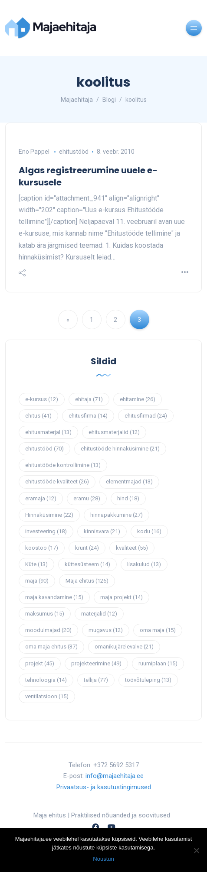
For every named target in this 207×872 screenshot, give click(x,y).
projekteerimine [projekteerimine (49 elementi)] (96, 663)
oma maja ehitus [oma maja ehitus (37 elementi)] (51, 646)
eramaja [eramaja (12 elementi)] (40, 498)
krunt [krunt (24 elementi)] (87, 548)
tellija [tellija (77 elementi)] (96, 680)
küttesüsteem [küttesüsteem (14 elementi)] (87, 564)
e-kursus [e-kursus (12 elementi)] (41, 399)
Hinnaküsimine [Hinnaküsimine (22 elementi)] (49, 515)
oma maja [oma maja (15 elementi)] (158, 630)
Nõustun (103, 859)
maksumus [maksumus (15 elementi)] (44, 613)
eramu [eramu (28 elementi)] (86, 498)
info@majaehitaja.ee (114, 776)
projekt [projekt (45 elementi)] (39, 663)
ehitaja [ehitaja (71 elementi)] (89, 399)
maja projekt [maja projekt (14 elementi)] (121, 597)
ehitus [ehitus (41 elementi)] (38, 415)
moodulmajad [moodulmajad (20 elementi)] (48, 630)
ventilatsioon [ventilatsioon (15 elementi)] (47, 696)
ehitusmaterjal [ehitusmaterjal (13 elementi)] (48, 432)
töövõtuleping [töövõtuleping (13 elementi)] (148, 680)
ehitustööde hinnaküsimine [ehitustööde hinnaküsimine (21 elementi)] (120, 448)
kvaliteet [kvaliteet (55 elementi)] (132, 548)
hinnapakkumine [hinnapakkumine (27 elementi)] (116, 515)
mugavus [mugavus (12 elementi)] (106, 630)
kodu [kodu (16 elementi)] (149, 531)
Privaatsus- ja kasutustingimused (103, 787)
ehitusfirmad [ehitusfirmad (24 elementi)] (146, 415)
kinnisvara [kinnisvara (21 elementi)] (102, 531)
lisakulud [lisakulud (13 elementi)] (144, 564)
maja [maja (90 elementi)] (37, 580)
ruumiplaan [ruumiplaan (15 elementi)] (157, 663)
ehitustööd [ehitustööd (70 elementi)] (44, 448)
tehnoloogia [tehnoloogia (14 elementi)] (46, 680)
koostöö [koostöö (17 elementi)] (41, 548)
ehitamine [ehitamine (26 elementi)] (137, 399)
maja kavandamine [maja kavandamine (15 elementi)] (54, 597)
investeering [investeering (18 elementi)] (46, 531)
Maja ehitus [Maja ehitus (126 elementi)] (87, 580)
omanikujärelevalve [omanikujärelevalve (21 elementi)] (124, 646)
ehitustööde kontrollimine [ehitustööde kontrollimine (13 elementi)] (63, 465)
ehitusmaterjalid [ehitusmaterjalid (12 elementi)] (114, 432)
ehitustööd (74, 151)
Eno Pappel (34, 151)
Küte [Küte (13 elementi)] (36, 564)
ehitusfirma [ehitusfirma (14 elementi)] (88, 415)
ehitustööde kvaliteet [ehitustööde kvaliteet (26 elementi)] (57, 481)
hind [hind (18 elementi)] (128, 498)
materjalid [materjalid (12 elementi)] (99, 613)
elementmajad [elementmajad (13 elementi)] (129, 481)
